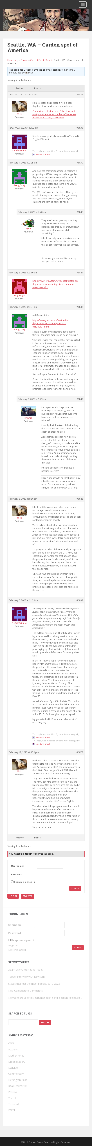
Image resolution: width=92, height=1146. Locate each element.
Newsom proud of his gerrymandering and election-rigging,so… (45, 997)
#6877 (80, 752)
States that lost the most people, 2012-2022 (34, 983)
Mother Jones (16, 1055)
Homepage (13, 60)
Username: (17, 866)
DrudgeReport (16, 1061)
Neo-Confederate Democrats (25, 990)
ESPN (11, 1110)
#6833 (80, 127)
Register (27, 896)
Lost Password (17, 949)
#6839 (80, 162)
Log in (13, 896)
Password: (17, 874)
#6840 (80, 212)
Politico (12, 1092)
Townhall (13, 1104)
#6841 (80, 272)
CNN (11, 1043)
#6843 (80, 399)
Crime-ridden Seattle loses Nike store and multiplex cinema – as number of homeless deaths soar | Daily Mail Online (54, 114)
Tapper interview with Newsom (26, 976)
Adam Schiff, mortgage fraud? (25, 969)
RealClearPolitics (18, 1086)
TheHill (12, 1098)
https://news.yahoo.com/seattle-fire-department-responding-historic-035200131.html (50, 323)
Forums (24, 60)
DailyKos (13, 1067)
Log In (75, 888)
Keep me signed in (24, 882)
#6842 (80, 306)
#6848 (80, 498)
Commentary (16, 1073)
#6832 (80, 94)
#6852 (80, 600)
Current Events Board (41, 60)
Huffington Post (17, 1080)
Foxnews (13, 1049)
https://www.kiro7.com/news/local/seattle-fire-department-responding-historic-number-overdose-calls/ (55, 284)
